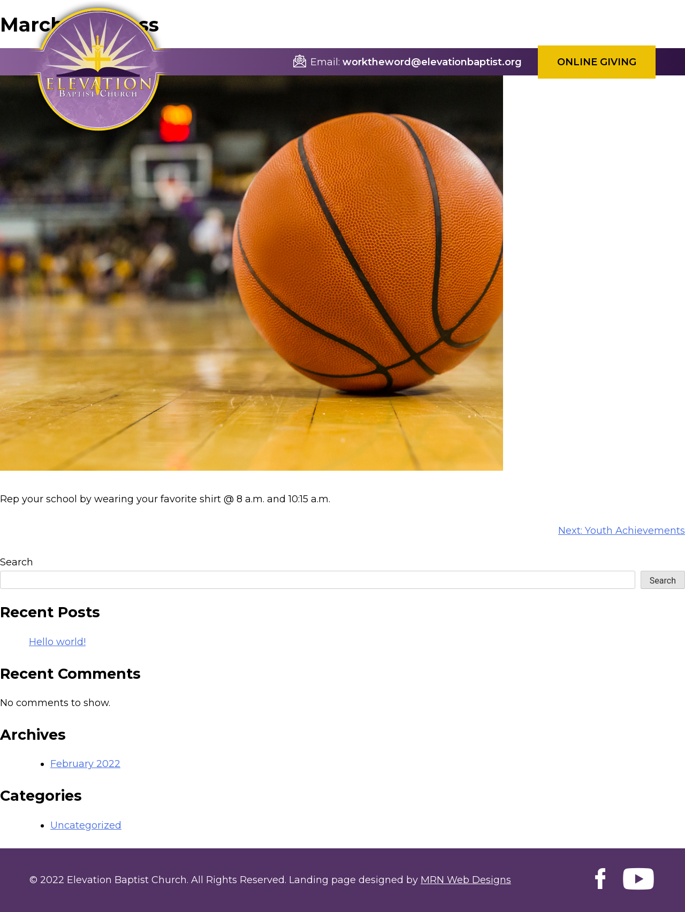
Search (16, 562)
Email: (325, 62)
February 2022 (85, 764)
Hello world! (57, 642)
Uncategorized (85, 825)
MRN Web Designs (466, 880)
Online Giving (596, 62)
